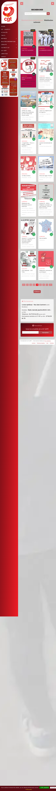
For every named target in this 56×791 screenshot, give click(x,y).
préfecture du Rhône (43, 287)
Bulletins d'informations (7, 41)
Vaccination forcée (26, 283)
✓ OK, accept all (44, 787)
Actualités (3, 32)
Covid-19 (24, 61)
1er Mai (29, 186)
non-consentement (28, 63)
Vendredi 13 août (30, 255)
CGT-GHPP (3, 50)
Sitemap (52, 352)
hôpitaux (41, 92)
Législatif (3, 44)
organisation (42, 61)
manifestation (42, 123)
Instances (3, 38)
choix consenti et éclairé (44, 223)
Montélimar (41, 219)
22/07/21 (29, 92)
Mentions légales (41, 352)
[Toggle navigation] (52, 12)
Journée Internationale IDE (45, 155)
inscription (45, 342)
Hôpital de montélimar (27, 94)
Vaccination (29, 61)
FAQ (47, 352)
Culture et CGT (4, 47)
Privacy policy (29, 789)
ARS (49, 283)
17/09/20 (24, 157)
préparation (45, 63)
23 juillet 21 (32, 285)
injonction (29, 221)
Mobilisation (24, 186)
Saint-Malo (28, 128)
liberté (50, 221)
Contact (3, 56)
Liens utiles (4, 53)
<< (24, 294)
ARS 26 (28, 219)
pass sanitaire (25, 217)
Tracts (2, 35)
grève (47, 186)
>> (50, 294)
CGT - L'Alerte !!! (5, 29)
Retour (37, 301)
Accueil (2, 26)
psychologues (46, 285)
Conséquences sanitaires (27, 161)
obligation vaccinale (43, 221)
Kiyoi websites (47, 350)
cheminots (46, 92)
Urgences (48, 123)
